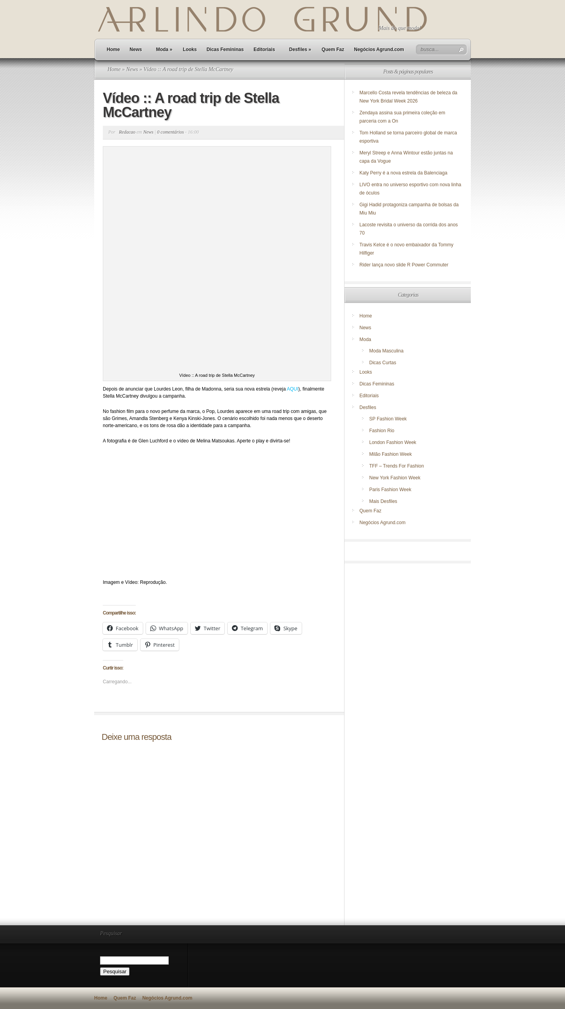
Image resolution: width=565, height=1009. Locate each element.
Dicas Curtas (382, 362)
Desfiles (300, 49)
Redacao (127, 132)
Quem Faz (333, 49)
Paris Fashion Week (390, 489)
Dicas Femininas (225, 49)
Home (113, 49)
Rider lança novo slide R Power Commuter (403, 265)
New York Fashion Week (395, 478)
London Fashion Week (392, 442)
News (135, 49)
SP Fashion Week (388, 419)
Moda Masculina (386, 351)
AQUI (292, 389)
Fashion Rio (381, 430)
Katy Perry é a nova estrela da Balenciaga (403, 173)
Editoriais (264, 49)
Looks (190, 49)
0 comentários (170, 132)
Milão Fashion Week (390, 454)
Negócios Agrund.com (379, 49)
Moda (164, 49)
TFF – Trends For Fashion (396, 466)
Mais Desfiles (383, 501)
